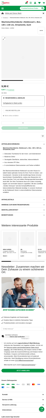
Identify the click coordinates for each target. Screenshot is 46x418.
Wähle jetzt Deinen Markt (13, 13)
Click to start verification (17, 336)
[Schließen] (43, 13)
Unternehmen (7, 410)
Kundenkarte (11, 90)
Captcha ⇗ (25, 338)
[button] (2, 8)
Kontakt (5, 394)
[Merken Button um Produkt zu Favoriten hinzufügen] (43, 136)
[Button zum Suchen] (42, 8)
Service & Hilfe (7, 399)
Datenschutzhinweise (28, 365)
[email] (23, 329)
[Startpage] (5, 2)
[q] (30, 8)
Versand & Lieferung (9, 405)
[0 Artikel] (23, 123)
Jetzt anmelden (23, 370)
